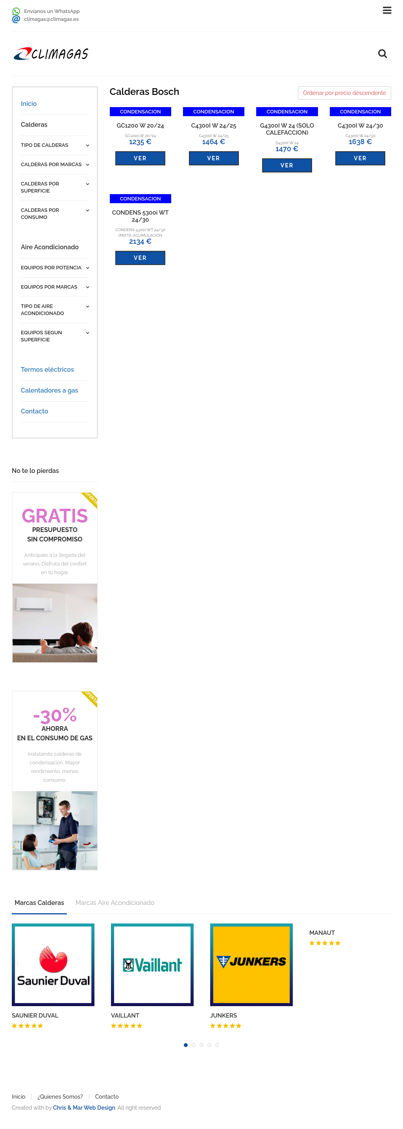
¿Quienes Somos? (60, 1096)
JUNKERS (223, 1015)
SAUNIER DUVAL (35, 1015)
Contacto (34, 411)
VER (140, 158)
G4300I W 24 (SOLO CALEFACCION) (287, 129)
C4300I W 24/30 (360, 125)
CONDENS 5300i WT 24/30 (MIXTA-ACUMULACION (140, 232)
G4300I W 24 (287, 143)
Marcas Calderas (39, 903)
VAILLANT (125, 1015)
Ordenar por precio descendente (344, 93)
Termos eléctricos (47, 369)
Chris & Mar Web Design (84, 1108)
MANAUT (322, 932)
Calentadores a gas (49, 390)
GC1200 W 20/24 (140, 125)
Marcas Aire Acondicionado (115, 903)
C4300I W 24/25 (213, 125)
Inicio (29, 104)
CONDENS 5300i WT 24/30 (140, 216)
